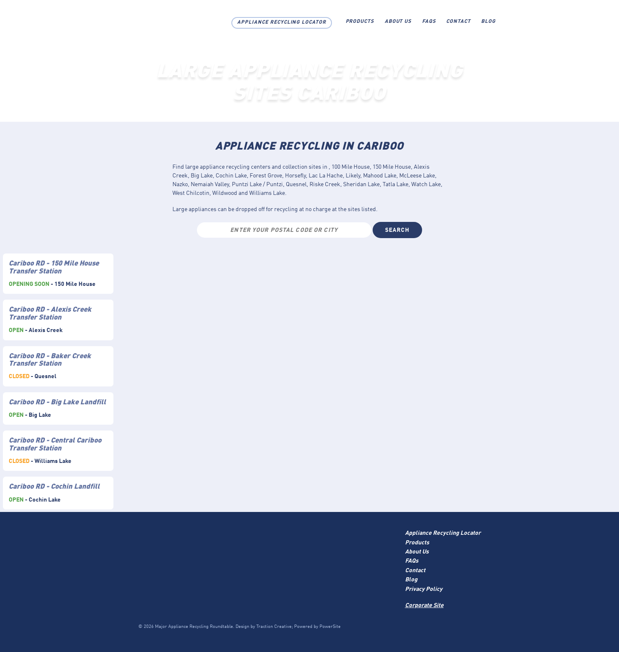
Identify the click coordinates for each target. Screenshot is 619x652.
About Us (398, 21)
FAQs (429, 21)
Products (360, 21)
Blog (488, 21)
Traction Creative (274, 627)
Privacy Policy (423, 589)
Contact (458, 21)
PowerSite (330, 627)
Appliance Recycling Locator (281, 22)
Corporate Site (424, 605)
